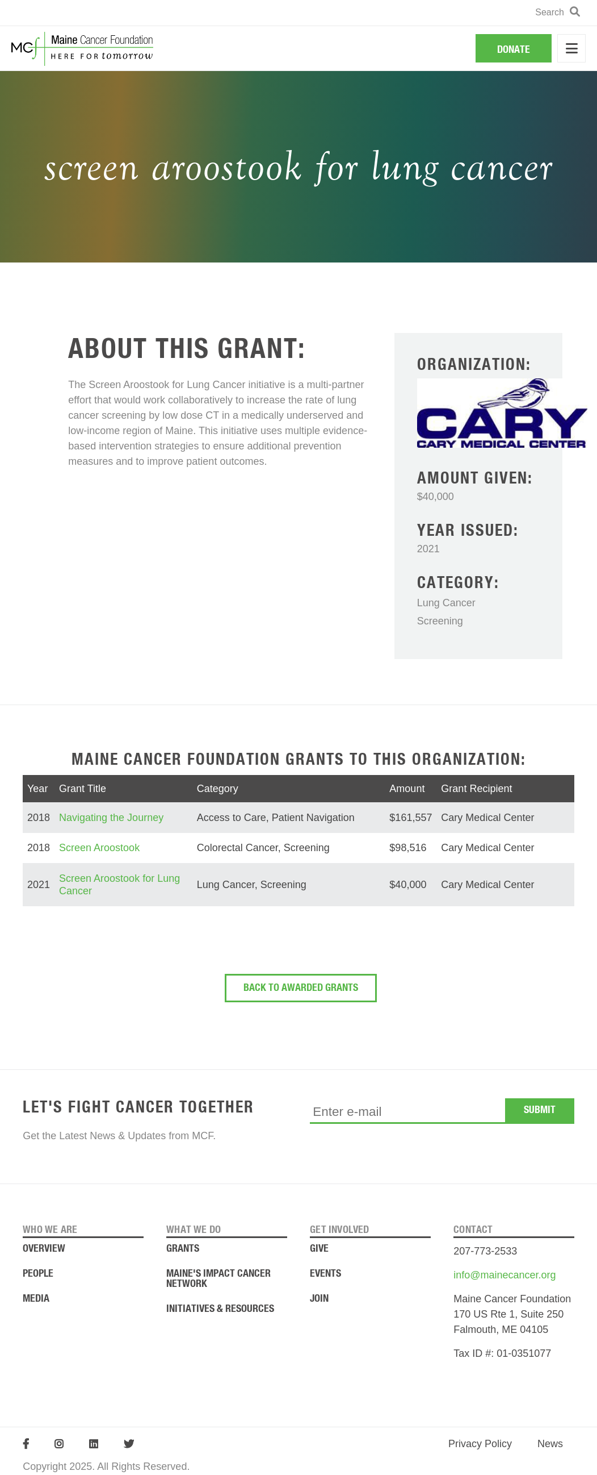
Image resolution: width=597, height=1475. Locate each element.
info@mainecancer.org (504, 1275)
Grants (182, 1249)
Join (319, 1299)
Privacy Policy (480, 1443)
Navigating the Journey (111, 817)
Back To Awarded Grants (300, 988)
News (550, 1443)
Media (36, 1299)
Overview (44, 1249)
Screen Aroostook (99, 847)
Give (319, 1249)
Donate (513, 50)
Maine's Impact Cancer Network (218, 1279)
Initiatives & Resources (220, 1309)
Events (325, 1274)
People (38, 1274)
